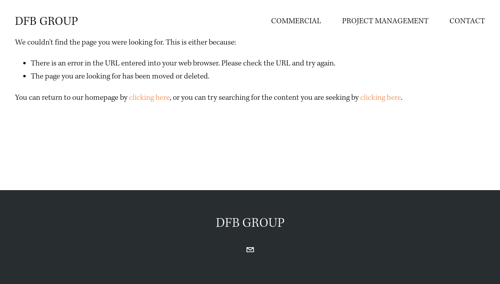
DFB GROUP (46, 21)
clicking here (149, 98)
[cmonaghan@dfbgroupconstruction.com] (250, 250)
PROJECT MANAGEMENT (385, 21)
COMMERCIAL (296, 21)
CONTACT (467, 21)
